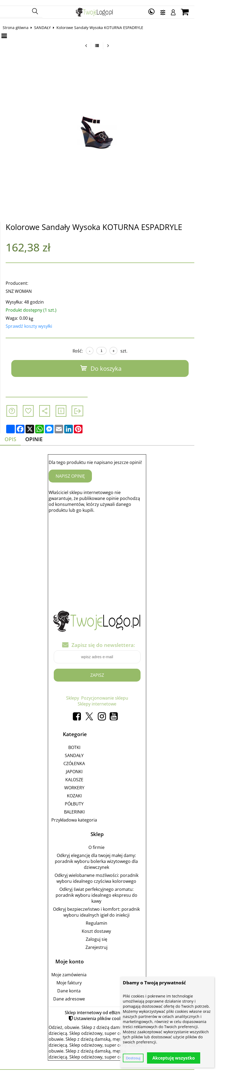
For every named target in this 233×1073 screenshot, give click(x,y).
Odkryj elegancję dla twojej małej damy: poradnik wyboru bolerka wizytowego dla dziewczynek (115, 856)
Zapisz (116, 670)
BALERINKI (93, 806)
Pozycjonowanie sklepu (124, 693)
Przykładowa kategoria (94, 815)
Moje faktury (88, 977)
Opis (15, 434)
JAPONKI (93, 766)
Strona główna (20, 21)
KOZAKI (93, 790)
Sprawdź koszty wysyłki (33, 321)
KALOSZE (94, 774)
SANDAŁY (47, 21)
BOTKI (94, 742)
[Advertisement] (116, 550)
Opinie (40, 434)
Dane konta (88, 985)
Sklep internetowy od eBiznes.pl (116, 1007)
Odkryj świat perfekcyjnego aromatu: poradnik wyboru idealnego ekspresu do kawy (116, 890)
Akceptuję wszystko (173, 1058)
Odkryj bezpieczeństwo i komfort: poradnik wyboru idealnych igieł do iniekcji (116, 907)
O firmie (116, 842)
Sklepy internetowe (116, 699)
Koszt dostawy (116, 926)
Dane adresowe (88, 993)
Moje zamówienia (88, 969)
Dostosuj (133, 1058)
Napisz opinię (90, 471)
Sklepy (91, 693)
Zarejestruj (116, 942)
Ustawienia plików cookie (119, 1013)
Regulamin (116, 918)
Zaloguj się (116, 934)
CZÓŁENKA (94, 758)
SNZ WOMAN (23, 286)
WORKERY (94, 782)
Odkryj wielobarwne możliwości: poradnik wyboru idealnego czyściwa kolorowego (116, 873)
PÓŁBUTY (93, 798)
